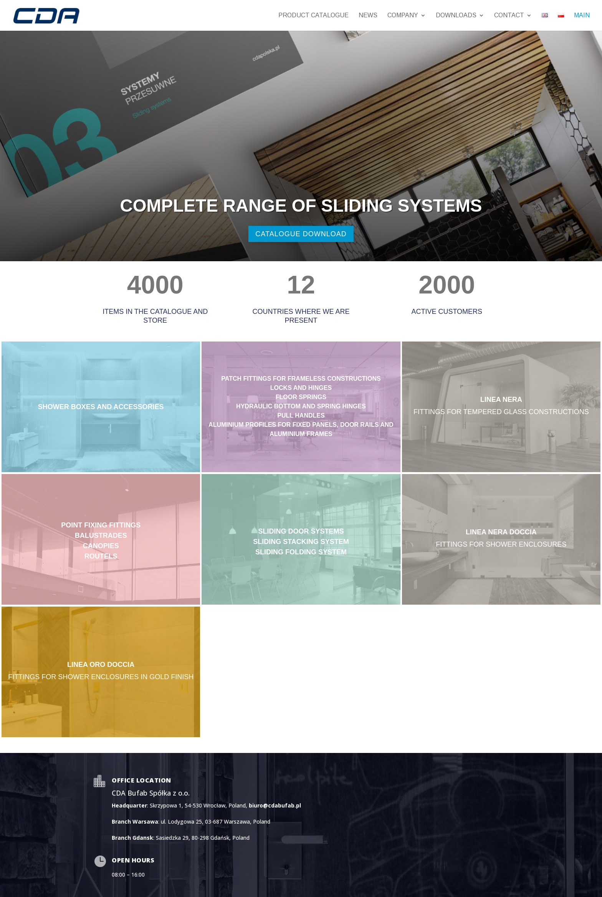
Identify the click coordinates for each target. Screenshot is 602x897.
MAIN (582, 15)
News (368, 15)
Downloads (456, 15)
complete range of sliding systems (301, 206)
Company (402, 15)
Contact (509, 15)
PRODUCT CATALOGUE (313, 15)
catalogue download (300, 234)
